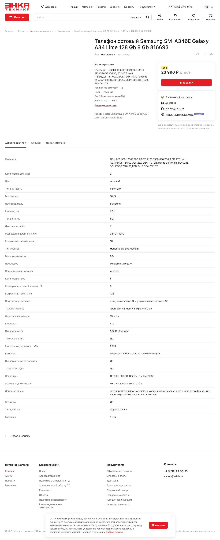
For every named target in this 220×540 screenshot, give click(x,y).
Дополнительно (56, 142)
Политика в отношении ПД (54, 480)
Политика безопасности (53, 499)
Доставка (112, 480)
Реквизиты (45, 490)
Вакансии (10, 485)
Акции (8, 475)
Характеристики (15, 142)
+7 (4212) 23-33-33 (180, 6)
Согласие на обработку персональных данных (189, 531)
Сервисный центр (117, 490)
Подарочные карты (118, 494)
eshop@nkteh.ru (173, 476)
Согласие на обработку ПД (54, 485)
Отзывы (36, 142)
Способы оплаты (117, 475)
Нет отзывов (108, 54)
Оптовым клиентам (118, 504)
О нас (42, 471)
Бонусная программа (119, 485)
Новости (10, 480)
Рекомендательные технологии (50, 506)
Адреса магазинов (49, 475)
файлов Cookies (114, 532)
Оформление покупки (119, 471)
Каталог (9, 471)
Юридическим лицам (119, 499)
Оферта (43, 494)
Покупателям (115, 464)
